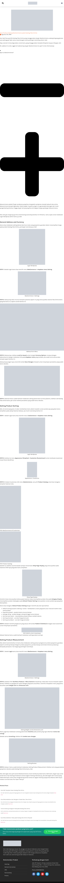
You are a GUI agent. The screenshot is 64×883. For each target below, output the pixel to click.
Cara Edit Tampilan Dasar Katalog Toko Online (12, 790)
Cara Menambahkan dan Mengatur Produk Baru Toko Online (16, 799)
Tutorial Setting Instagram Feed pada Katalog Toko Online (15, 808)
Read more (10, 803)
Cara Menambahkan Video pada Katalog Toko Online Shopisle (16, 817)
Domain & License (10, 867)
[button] (62, 3)
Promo (6, 875)
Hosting (7, 864)
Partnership (8, 872)
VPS (6, 870)
